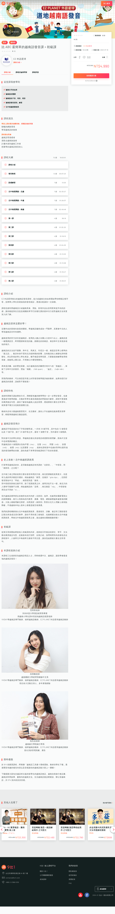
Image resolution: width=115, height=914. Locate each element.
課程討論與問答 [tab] (21, 72)
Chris (91, 833)
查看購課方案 (91, 76)
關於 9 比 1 (43, 871)
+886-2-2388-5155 (10, 882)
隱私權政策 (73, 871)
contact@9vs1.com (11, 878)
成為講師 (60, 3)
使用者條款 (73, 875)
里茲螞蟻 (35, 833)
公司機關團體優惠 (46, 875)
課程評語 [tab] (35, 72)
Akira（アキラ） (9, 833)
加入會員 (106, 3)
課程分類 (23, 3)
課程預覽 (12, 32)
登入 (95, 3)
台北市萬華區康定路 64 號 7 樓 (15, 873)
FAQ (70, 883)
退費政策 (72, 879)
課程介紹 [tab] (7, 72)
